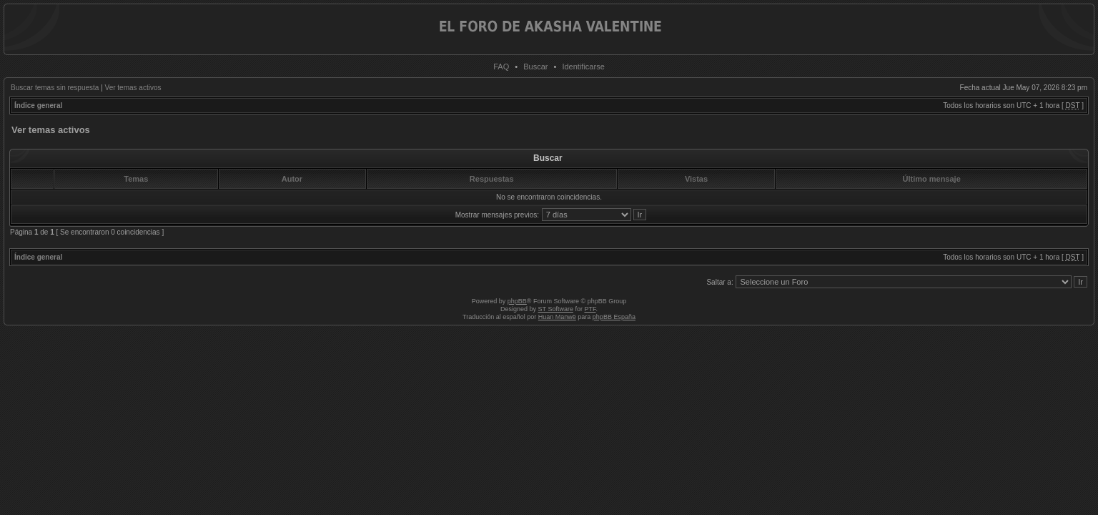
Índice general (38, 105)
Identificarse (583, 66)
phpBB (517, 301)
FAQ (501, 66)
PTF (589, 309)
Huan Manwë (557, 316)
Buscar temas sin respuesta (55, 88)
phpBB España (614, 316)
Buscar (535, 66)
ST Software (555, 309)
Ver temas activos (133, 88)
